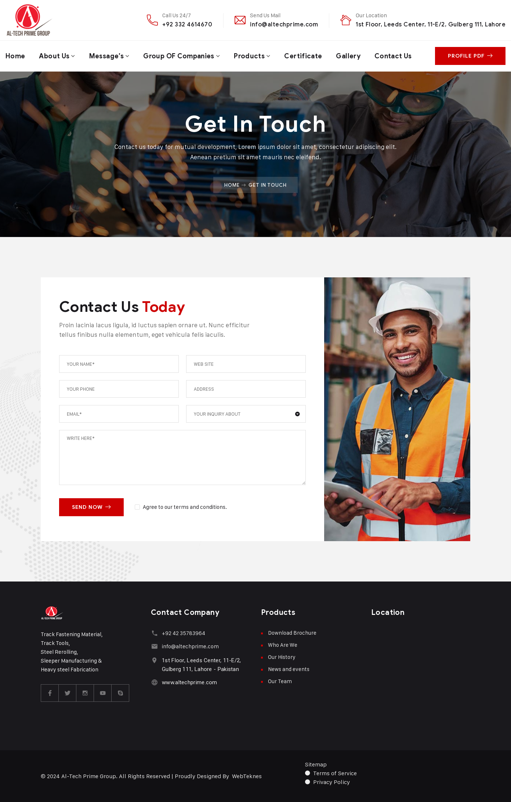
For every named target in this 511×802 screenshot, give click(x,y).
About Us (54, 56)
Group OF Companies (178, 56)
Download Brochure (292, 632)
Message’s (106, 56)
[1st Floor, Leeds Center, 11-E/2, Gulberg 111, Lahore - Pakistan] (154, 660)
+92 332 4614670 (187, 24)
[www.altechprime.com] (154, 682)
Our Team (280, 681)
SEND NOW (91, 507)
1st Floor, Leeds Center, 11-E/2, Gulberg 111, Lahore (430, 24)
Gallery (348, 56)
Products (249, 56)
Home (15, 56)
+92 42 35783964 (183, 633)
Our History (282, 656)
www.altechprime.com (189, 682)
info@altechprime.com (284, 24)
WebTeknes (247, 776)
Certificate (303, 56)
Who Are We (282, 644)
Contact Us (393, 56)
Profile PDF (470, 56)
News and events (288, 669)
